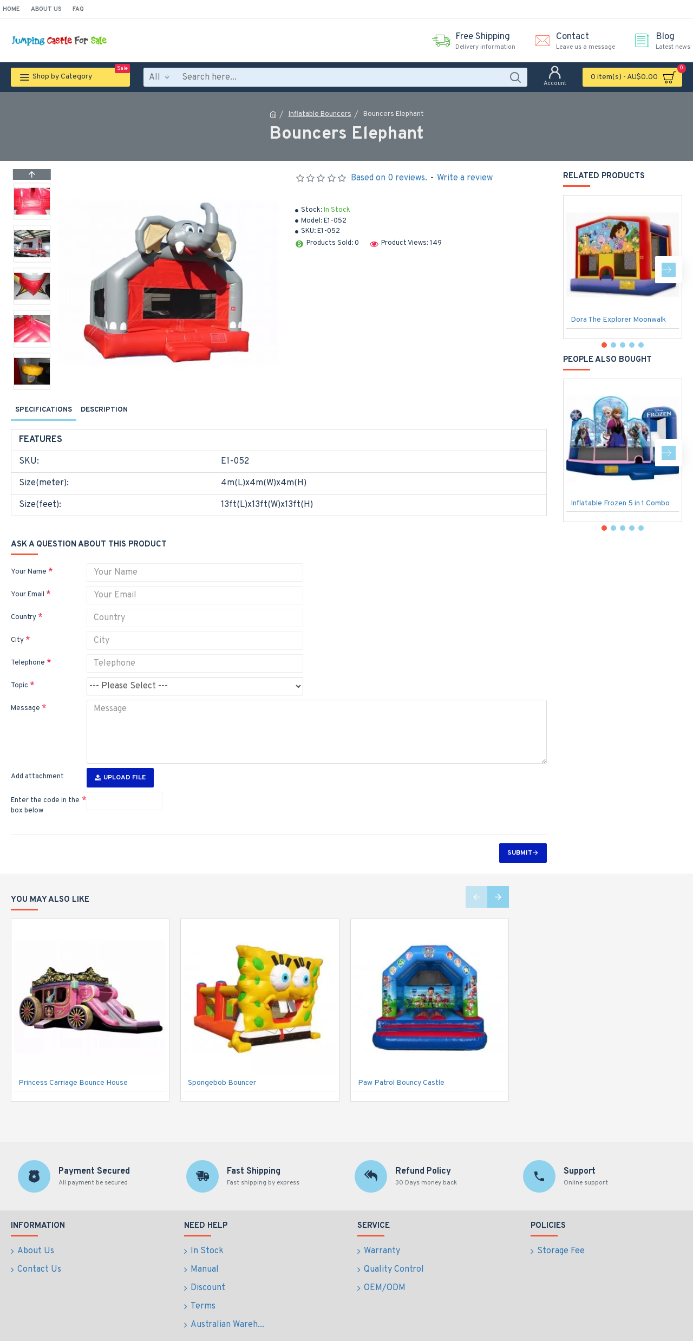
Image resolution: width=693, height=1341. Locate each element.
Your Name (29, 559)
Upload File (120, 757)
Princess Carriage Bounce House (73, 1062)
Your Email (27, 581)
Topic (19, 672)
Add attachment (37, 756)
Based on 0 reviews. (389, 178)
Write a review (465, 178)
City (17, 627)
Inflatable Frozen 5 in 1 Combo (620, 503)
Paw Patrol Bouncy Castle (401, 1062)
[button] (32, 386)
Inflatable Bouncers (320, 114)
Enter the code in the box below (45, 786)
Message (25, 695)
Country (23, 604)
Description (104, 410)
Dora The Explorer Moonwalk (618, 319)
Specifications (43, 410)
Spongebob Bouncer (222, 1062)
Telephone (28, 650)
